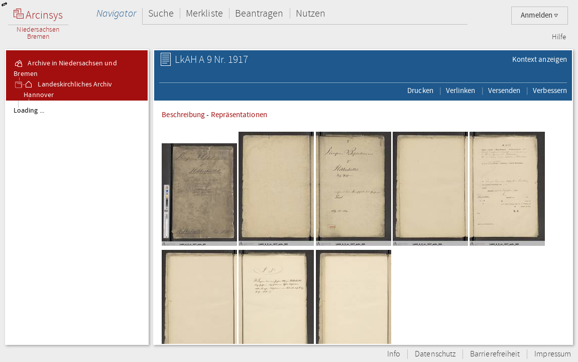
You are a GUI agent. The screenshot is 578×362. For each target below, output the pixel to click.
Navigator (116, 13)
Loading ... (29, 110)
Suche (161, 13)
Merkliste (204, 13)
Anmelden (539, 15)
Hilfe (559, 37)
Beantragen (259, 13)
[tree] (77, 222)
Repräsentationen (239, 115)
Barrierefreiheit (495, 354)
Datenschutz (435, 354)
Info (393, 354)
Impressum (552, 354)
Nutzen (310, 13)
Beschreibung (183, 115)
